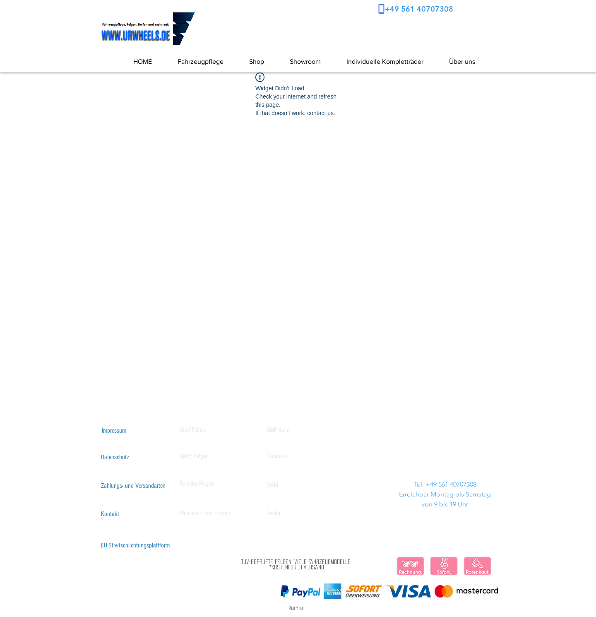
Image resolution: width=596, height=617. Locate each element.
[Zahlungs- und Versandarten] (133, 485)
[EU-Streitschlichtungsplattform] (135, 545)
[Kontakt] (110, 513)
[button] (455, 61)
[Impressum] (114, 430)
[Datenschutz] (115, 457)
